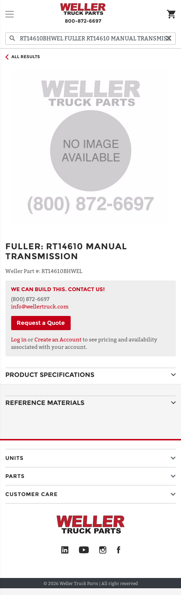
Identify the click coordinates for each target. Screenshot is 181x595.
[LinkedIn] (64, 550)
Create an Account (57, 339)
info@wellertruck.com (40, 306)
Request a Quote (41, 322)
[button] (90, 456)
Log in (19, 339)
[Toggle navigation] (9, 14)
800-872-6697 (83, 21)
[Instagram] (103, 550)
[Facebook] (118, 550)
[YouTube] (84, 550)
